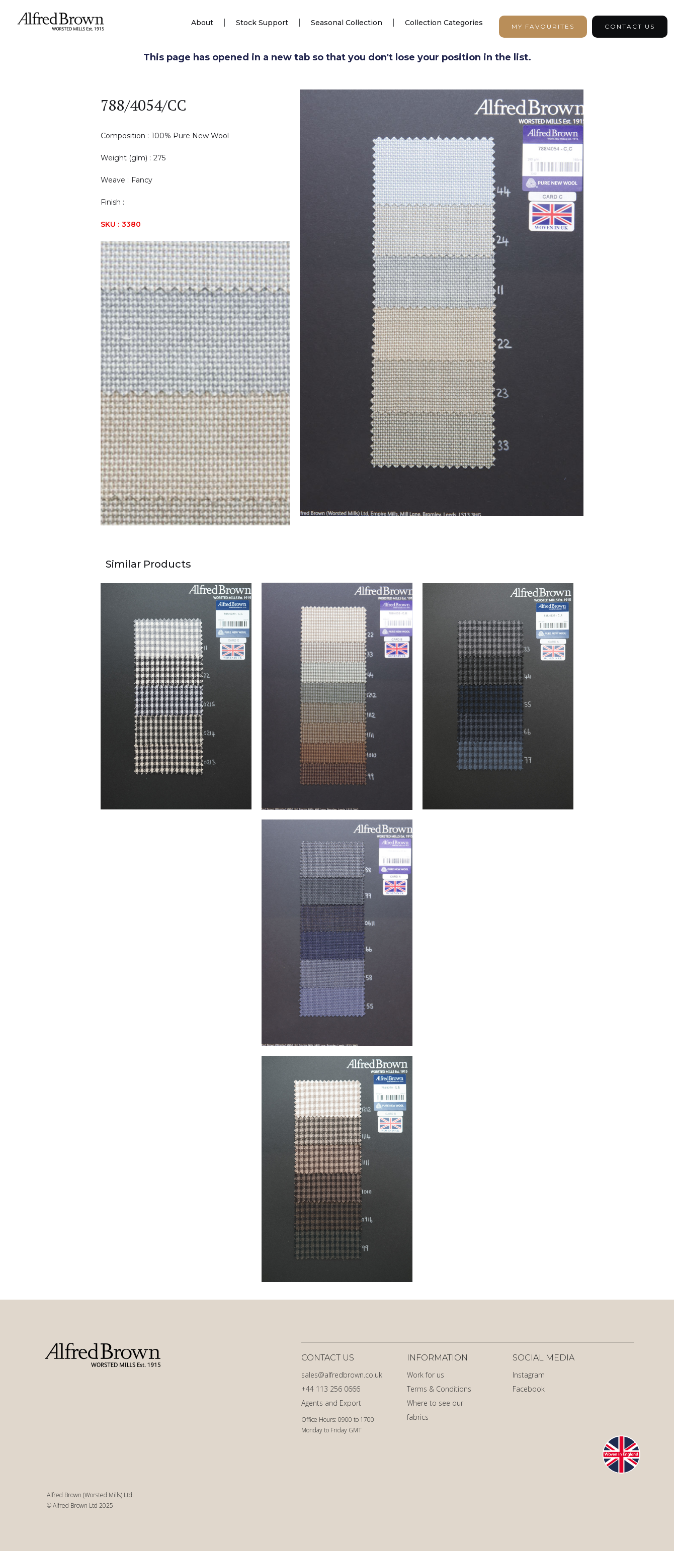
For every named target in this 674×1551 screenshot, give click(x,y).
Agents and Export (331, 1403)
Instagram (529, 1375)
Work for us (425, 1375)
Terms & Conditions (439, 1389)
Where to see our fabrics (435, 1410)
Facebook (529, 1389)
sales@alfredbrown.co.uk (341, 1375)
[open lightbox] (441, 307)
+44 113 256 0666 (330, 1389)
